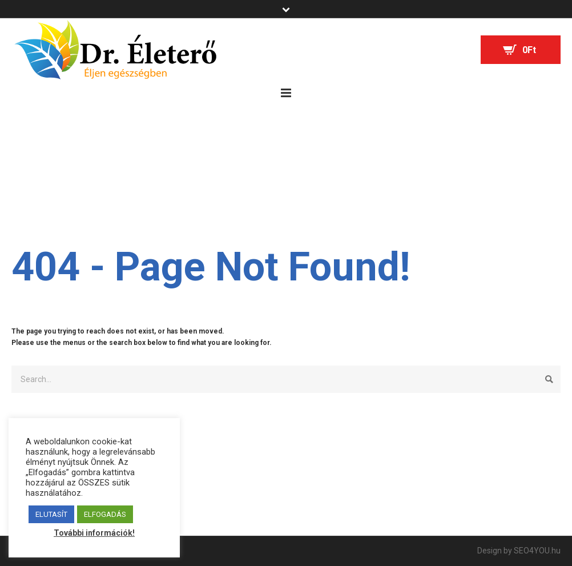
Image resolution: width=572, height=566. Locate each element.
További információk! (94, 532)
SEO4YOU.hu (537, 550)
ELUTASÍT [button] (51, 514)
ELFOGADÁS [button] (105, 514)
